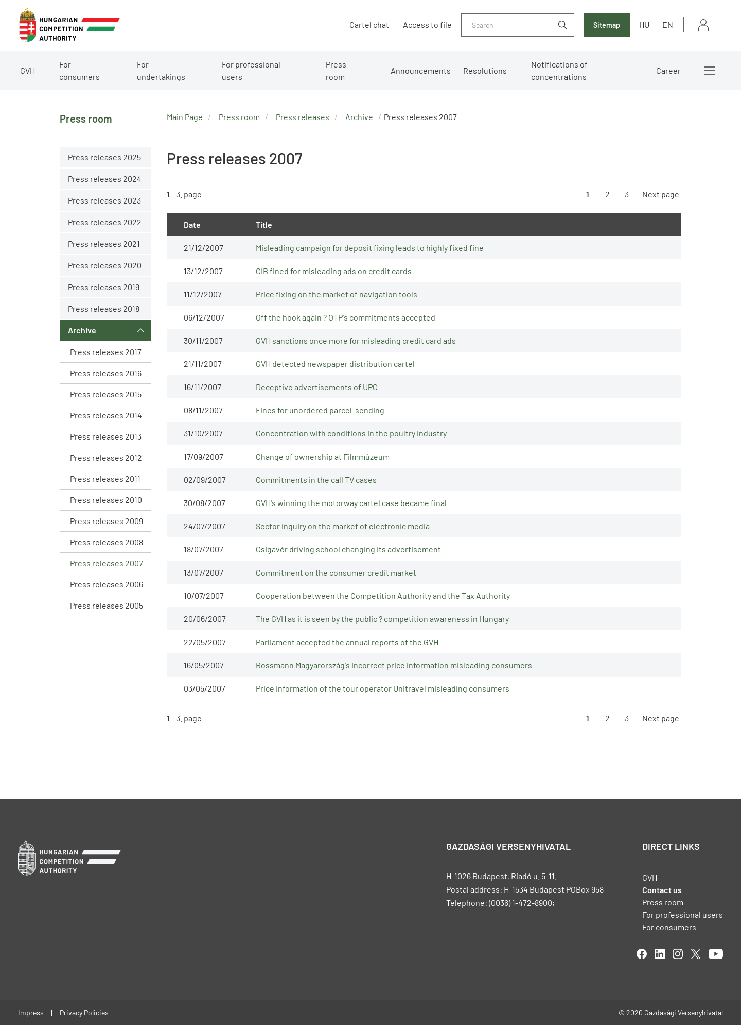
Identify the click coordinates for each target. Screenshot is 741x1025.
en (667, 24)
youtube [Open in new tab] (716, 954)
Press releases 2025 (104, 157)
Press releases (302, 117)
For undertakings (161, 70)
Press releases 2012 (106, 457)
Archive (82, 330)
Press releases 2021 (104, 243)
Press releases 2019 (103, 287)
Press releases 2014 (106, 415)
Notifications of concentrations (559, 70)
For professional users (251, 70)
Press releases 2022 (105, 222)
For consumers (79, 70)
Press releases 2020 (105, 265)
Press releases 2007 (106, 563)
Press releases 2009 (106, 521)
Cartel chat (369, 25)
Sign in (703, 25)
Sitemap (606, 25)
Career (668, 70)
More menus (709, 70)
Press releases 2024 (105, 178)
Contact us (662, 890)
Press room (336, 70)
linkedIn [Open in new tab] (660, 954)
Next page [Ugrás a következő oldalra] (660, 194)
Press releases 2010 (106, 500)
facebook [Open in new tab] (642, 954)
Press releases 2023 (104, 200)
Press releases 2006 (106, 584)
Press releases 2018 (103, 308)
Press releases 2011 (105, 478)
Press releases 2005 (106, 605)
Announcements (421, 70)
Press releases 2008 (106, 542)
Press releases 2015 (106, 394)
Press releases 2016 (106, 373)
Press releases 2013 (106, 436)
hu (644, 24)
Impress (31, 1012)
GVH (27, 70)
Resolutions (485, 70)
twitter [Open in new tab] (696, 954)
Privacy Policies (84, 1012)
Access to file (427, 25)
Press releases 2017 (106, 352)
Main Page (185, 117)
